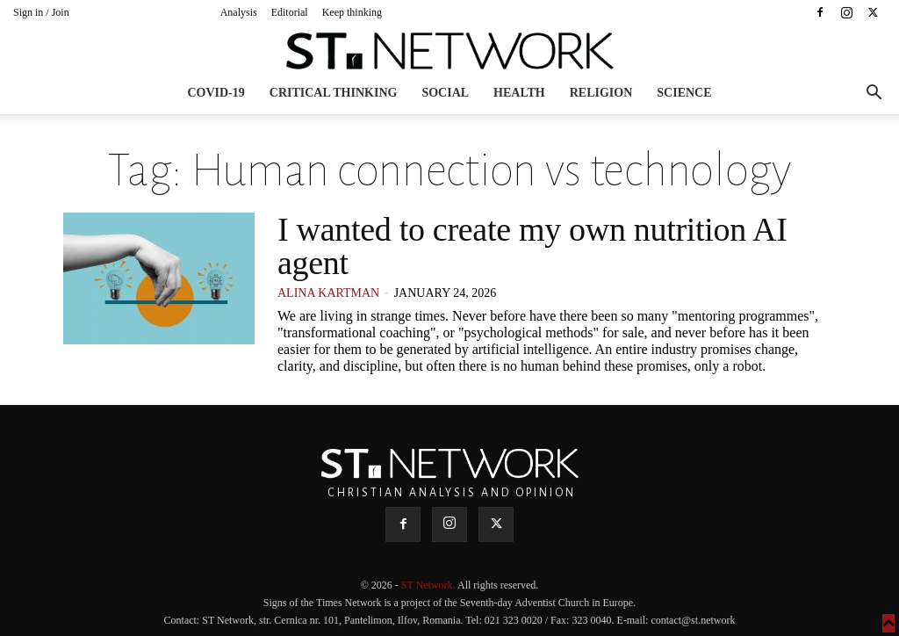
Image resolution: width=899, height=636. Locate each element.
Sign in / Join (41, 12)
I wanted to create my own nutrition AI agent (532, 246)
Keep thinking (352, 12)
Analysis (238, 12)
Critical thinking (334, 92)
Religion (601, 92)
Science (684, 92)
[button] (873, 94)
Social (445, 92)
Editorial (289, 12)
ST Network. (429, 585)
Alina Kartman (328, 293)
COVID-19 (215, 92)
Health (519, 92)
